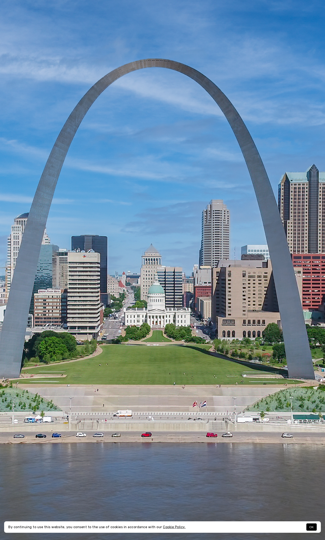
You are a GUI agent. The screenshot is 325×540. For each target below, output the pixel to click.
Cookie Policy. (174, 527)
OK (311, 527)
